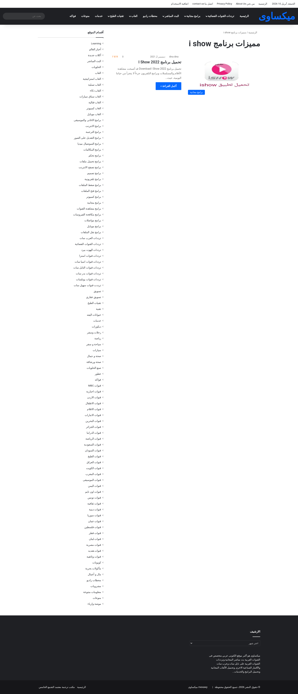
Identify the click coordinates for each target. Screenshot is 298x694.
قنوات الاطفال (93, 403)
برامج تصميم (94, 173)
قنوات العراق (94, 462)
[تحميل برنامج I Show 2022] (223, 76)
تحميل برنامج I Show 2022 (159, 62)
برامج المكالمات (92, 149)
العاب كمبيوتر (93, 108)
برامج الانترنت (93, 125)
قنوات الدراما (94, 432)
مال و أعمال (94, 574)
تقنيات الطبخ (117, 16)
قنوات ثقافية (94, 503)
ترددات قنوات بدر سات (88, 273)
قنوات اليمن (94, 485)
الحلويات (96, 67)
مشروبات (95, 586)
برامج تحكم (95, 155)
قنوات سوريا (94, 515)
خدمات (99, 16)
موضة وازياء (94, 603)
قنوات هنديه (94, 550)
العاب (134, 16)
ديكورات (96, 326)
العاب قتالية (95, 102)
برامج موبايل (94, 226)
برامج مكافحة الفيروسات (87, 214)
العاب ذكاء (95, 90)
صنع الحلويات (94, 367)
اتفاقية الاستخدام (180, 3)
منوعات (85, 16)
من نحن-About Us (245, 3)
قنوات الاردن (94, 397)
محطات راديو (150, 16)
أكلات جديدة (94, 55)
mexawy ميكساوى (197, 687)
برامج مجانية (193, 16)
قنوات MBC (94, 385)
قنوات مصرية (93, 544)
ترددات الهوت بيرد (91, 249)
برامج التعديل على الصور (87, 137)
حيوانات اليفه (94, 314)
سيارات (97, 350)
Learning (96, 43)
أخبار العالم (95, 49)
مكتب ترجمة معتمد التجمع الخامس (57, 687)
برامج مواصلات (92, 220)
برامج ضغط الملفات (90, 184)
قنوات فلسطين (92, 527)
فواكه (73, 16)
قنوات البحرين (93, 420)
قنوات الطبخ (94, 456)
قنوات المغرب (93, 474)
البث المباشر (172, 16)
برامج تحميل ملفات (90, 161)
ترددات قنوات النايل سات (87, 267)
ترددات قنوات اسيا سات (88, 261)
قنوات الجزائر (93, 426)
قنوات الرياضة (93, 438)
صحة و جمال (94, 356)
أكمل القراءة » (168, 86)
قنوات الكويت (93, 468)
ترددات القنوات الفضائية (221, 16)
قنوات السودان (93, 450)
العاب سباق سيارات (90, 96)
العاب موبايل (94, 114)
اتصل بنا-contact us (202, 3)
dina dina (173, 56)
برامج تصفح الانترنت (90, 167)
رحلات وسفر (94, 332)
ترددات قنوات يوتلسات (88, 279)
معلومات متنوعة (92, 592)
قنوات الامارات (93, 415)
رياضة (97, 338)
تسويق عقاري (93, 297)
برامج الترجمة (93, 131)
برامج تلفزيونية (93, 179)
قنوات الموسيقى (92, 479)
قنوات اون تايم (93, 491)
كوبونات (96, 562)
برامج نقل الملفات (91, 232)
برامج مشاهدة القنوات (89, 208)
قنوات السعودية (92, 444)
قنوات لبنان (95, 538)
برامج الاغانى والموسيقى (87, 120)
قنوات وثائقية (94, 556)
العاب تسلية (94, 84)
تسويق (97, 291)
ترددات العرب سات (90, 238)
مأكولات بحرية (93, 568)
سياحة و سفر (93, 344)
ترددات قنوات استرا (90, 255)
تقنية (98, 308)
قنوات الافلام (94, 409)
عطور (98, 373)
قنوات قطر (95, 533)
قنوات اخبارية (93, 391)
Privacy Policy (224, 3)
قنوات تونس (94, 497)
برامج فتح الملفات (91, 190)
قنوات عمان (94, 521)
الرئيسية (262, 3)
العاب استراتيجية (92, 78)
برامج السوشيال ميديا (89, 143)
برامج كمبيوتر (93, 196)
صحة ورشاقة (93, 361)
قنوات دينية (95, 509)
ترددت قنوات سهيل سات (87, 285)
